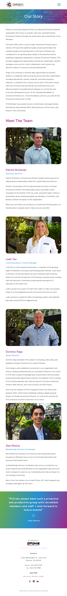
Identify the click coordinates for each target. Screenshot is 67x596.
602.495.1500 (36, 565)
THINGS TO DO (23, 548)
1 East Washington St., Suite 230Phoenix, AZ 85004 (33, 559)
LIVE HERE (30, 548)
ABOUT (46, 548)
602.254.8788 (35, 568)
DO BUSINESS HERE (39, 548)
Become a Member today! (33, 576)
